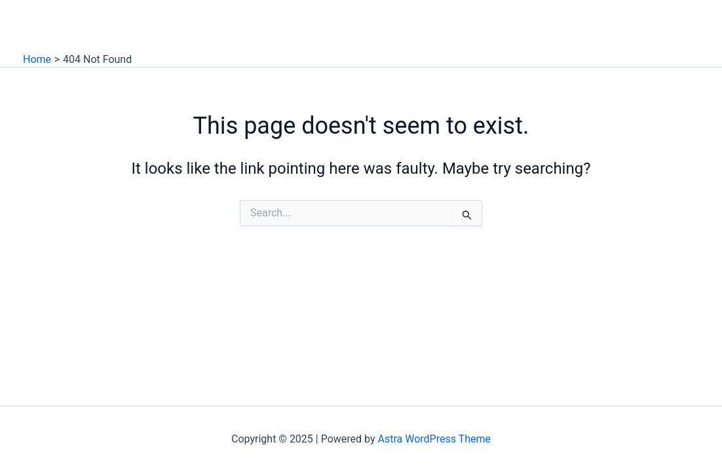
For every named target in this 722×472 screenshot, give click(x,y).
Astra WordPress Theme (434, 439)
